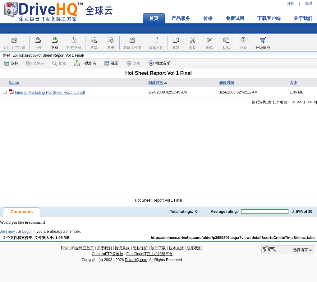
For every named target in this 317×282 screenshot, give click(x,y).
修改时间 (226, 82)
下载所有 (85, 63)
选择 (11, 63)
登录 (309, 3)
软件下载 (158, 248)
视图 (111, 63)
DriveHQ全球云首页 (77, 248)
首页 (153, 18)
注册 (291, 3)
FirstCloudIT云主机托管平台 (149, 254)
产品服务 (181, 18)
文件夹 (35, 63)
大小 (293, 82)
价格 (208, 18)
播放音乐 (159, 63)
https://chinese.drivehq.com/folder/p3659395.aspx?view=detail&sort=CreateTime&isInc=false (233, 238)
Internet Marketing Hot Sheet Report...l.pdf (50, 92)
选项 (133, 63)
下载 (54, 47)
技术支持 (176, 248)
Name (14, 82)
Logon (27, 231)
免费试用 (235, 18)
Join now (8, 231)
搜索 (59, 63)
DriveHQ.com (136, 260)
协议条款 (122, 248)
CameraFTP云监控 (107, 254)
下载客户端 (269, 18)
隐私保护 (140, 248)
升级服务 (262, 47)
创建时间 (157, 82)
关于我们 (104, 248)
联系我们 (194, 248)
